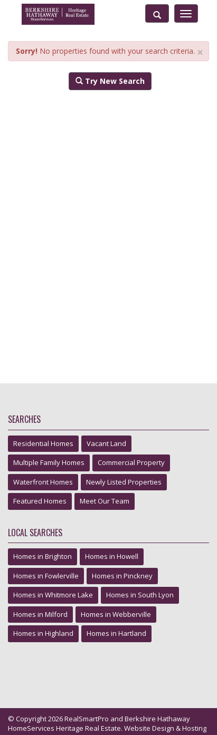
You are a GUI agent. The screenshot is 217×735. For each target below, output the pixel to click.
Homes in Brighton (42, 556)
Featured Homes (40, 501)
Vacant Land (106, 443)
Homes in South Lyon (140, 594)
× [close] (200, 52)
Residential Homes (43, 443)
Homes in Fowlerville (46, 576)
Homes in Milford (40, 614)
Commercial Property (131, 462)
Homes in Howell (111, 556)
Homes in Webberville (116, 614)
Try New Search (110, 81)
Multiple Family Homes (48, 462)
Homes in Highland (43, 633)
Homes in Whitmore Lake (53, 594)
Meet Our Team (104, 501)
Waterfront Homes (43, 482)
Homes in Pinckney (122, 576)
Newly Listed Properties (124, 482)
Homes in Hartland (116, 633)
